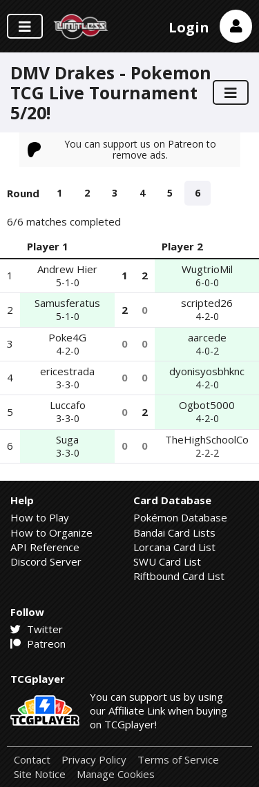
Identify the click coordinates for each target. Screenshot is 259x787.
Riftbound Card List (178, 576)
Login (189, 27)
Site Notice (40, 774)
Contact (32, 760)
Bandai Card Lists (174, 532)
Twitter (36, 629)
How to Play (39, 517)
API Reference (44, 547)
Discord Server (45, 561)
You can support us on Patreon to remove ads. (122, 149)
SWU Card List (167, 561)
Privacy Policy (93, 760)
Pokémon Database (180, 517)
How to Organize (51, 532)
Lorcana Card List (174, 547)
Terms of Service (178, 760)
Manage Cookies (116, 774)
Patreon (38, 643)
